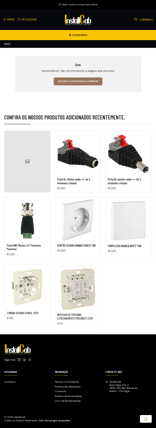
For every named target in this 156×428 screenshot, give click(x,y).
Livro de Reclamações (68, 400)
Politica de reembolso (68, 386)
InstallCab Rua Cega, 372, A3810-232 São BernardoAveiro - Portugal (121, 386)
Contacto (10, 381)
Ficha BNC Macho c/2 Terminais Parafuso (24, 257)
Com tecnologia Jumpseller (54, 420)
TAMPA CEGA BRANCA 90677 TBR (124, 265)
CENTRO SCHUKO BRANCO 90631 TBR (76, 261)
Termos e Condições (67, 381)
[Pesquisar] (27, 19)
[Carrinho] (143, 20)
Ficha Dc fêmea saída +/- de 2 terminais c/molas (73, 184)
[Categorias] (78, 35)
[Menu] (9, 19)
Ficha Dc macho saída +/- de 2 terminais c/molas (124, 187)
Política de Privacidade (68, 396)
